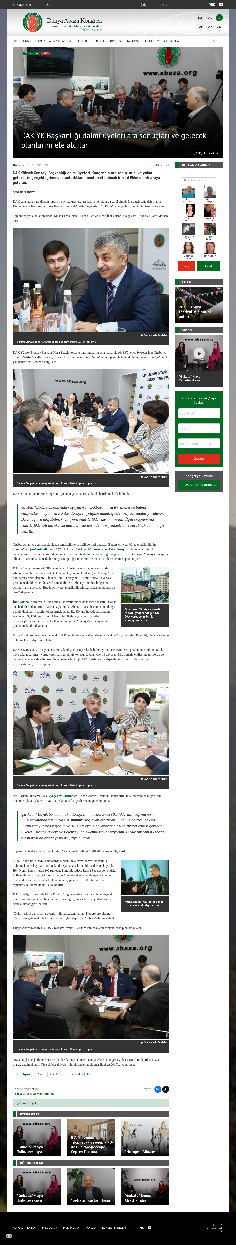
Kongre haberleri (114, 1227)
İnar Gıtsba (21, 602)
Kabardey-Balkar (42, 549)
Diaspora (116, 41)
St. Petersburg (113, 549)
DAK (45, 53)
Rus (200, 17)
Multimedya (151, 41)
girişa (18, 1094)
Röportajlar (171, 41)
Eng (210, 17)
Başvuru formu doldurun (199, 485)
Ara (219, 27)
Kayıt (163, 4)
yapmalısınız (45, 1094)
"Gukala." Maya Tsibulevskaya (189, 378)
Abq (210, 27)
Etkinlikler (83, 41)
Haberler (19, 165)
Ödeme (199, 458)
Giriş (143, 4)
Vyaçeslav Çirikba (60, 796)
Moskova (94, 549)
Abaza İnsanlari (60, 41)
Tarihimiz (133, 41)
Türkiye (81, 549)
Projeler (100, 41)
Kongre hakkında (33, 41)
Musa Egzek (31, 53)
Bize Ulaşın (49, 1227)
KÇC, (59, 549)
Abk (200, 27)
